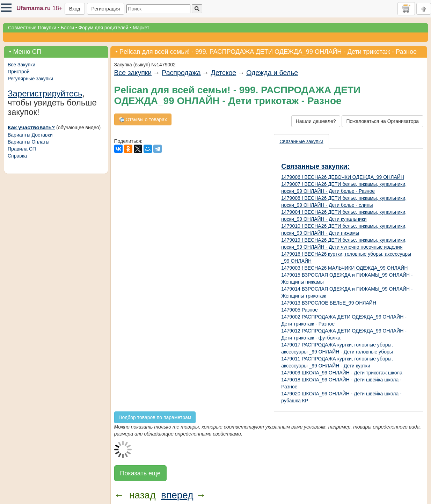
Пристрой (18, 71)
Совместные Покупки (32, 27)
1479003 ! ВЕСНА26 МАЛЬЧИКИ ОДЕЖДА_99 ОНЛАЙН (344, 268)
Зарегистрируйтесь (45, 93)
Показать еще (140, 473)
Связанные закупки (301, 141)
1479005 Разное (299, 310)
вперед (177, 495)
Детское (223, 72)
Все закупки (133, 72)
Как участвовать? (31, 127)
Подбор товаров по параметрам (155, 417)
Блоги (67, 27)
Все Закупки (21, 64)
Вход (74, 9)
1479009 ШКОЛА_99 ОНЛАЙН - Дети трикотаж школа (341, 372)
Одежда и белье (272, 72)
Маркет (141, 27)
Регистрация (106, 9)
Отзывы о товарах (143, 120)
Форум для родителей (104, 27)
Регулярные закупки (30, 78)
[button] (6, 7)
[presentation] (301, 141)
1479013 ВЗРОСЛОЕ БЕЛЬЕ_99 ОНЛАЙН (328, 303)
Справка (17, 156)
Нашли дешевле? (316, 121)
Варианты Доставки (30, 135)
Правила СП (22, 149)
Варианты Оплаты (28, 142)
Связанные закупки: (315, 166)
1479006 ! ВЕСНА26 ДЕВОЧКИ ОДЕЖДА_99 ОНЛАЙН (342, 177)
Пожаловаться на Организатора (382, 121)
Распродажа (181, 72)
